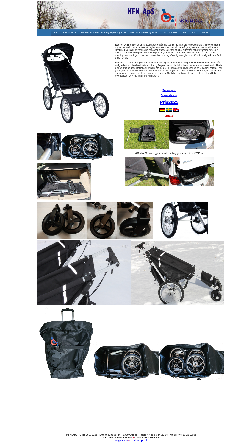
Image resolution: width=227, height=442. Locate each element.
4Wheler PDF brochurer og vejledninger (102, 32)
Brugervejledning (169, 95)
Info (193, 32)
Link (184, 32)
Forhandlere (170, 32)
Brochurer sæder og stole (143, 32)
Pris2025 (169, 102)
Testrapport (169, 90)
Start (55, 32)
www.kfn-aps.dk (138, 440)
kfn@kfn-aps (121, 440)
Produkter (68, 32)
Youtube (203, 32)
